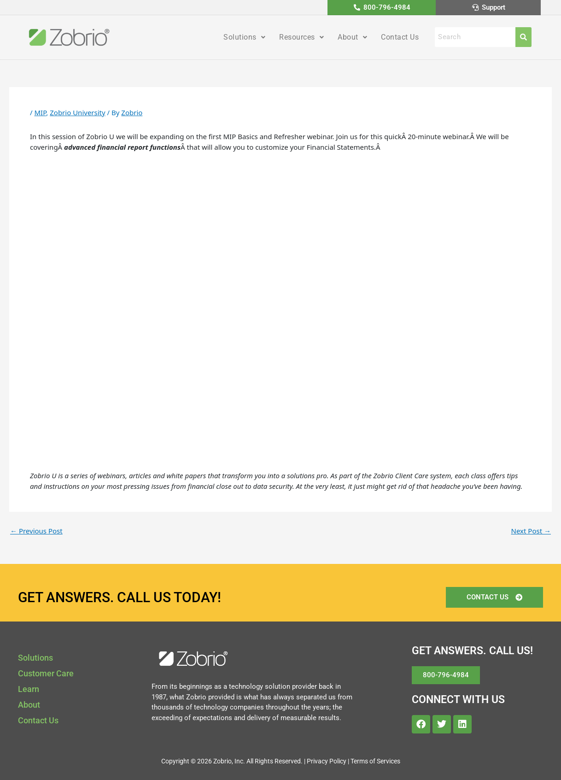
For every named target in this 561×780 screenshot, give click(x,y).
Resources (301, 37)
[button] (244, 37)
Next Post (531, 531)
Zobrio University (77, 112)
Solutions (244, 37)
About (352, 37)
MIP (40, 112)
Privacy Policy (326, 761)
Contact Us (400, 37)
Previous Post (36, 531)
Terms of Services (375, 761)
